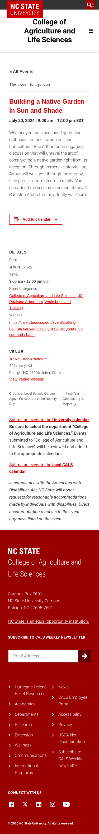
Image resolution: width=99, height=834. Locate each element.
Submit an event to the (49, 419)
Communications (31, 755)
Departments (27, 714)
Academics (25, 703)
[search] (90, 5)
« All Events (21, 71)
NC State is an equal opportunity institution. (48, 621)
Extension (24, 734)
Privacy (65, 724)
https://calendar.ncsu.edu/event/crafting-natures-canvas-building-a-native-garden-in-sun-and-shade (46, 328)
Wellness (23, 745)
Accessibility (70, 714)
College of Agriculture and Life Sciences (49, 31)
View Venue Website (26, 379)
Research (23, 724)
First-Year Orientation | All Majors (73, 399)
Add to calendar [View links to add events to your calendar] (37, 219)
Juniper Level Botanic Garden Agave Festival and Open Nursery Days (33, 399)
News (63, 686)
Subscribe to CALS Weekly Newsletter (70, 758)
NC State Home (25, 9)
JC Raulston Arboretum (28, 359)
